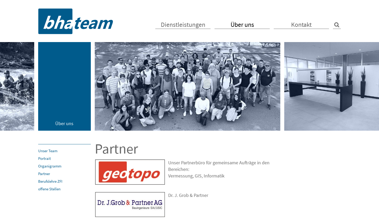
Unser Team (47, 150)
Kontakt (301, 25)
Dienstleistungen (183, 25)
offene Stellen (49, 188)
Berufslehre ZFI (50, 181)
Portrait (44, 158)
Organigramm (49, 166)
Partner (44, 173)
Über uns (242, 25)
